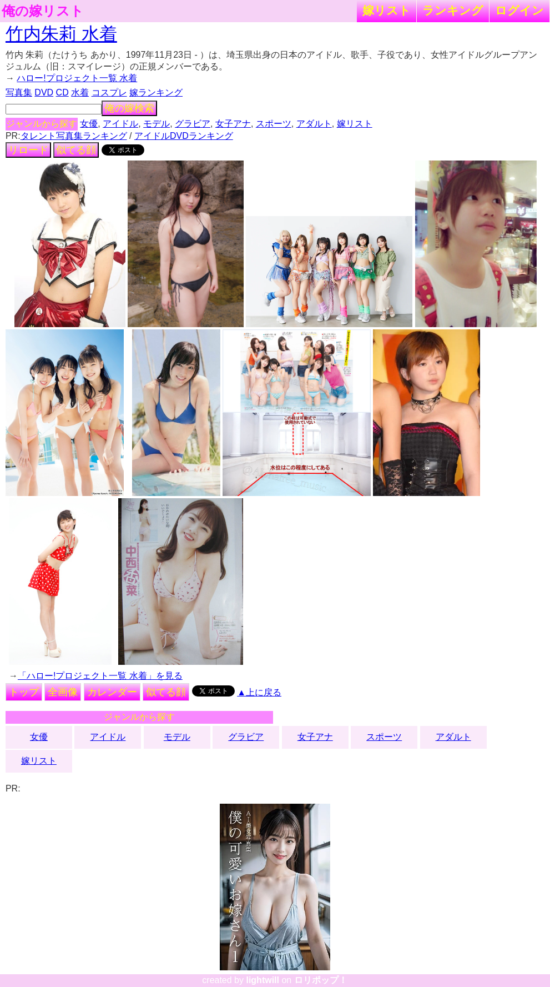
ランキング (452, 10)
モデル (156, 123)
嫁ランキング (156, 92)
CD (62, 92)
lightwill (262, 980)
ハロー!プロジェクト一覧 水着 (77, 78)
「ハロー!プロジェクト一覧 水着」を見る (100, 675)
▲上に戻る (259, 692)
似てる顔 (76, 150)
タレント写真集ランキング (74, 136)
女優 (89, 123)
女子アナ (233, 123)
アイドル (120, 123)
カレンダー (112, 692)
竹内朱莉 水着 (61, 34)
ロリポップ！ (320, 980)
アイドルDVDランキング (183, 136)
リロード (28, 150)
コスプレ (109, 92)
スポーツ (273, 123)
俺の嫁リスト (43, 11)
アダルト (314, 123)
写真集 (19, 92)
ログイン (519, 10)
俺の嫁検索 (129, 108)
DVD (43, 92)
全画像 (63, 692)
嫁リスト (386, 10)
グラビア (192, 123)
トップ (24, 692)
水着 (80, 92)
